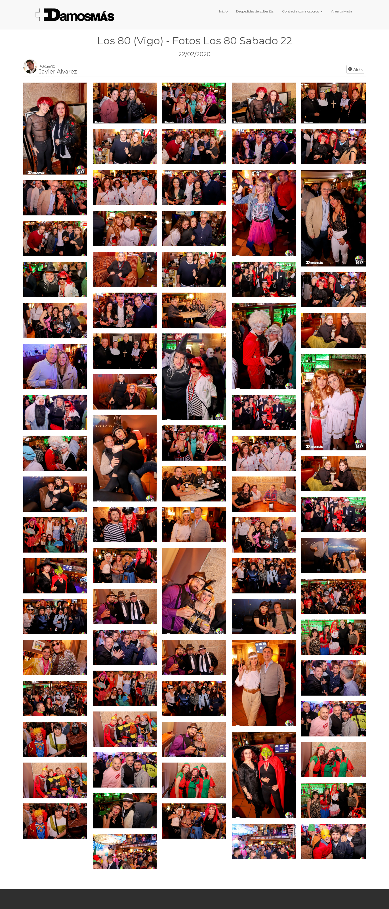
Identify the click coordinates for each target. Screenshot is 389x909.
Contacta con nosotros (302, 11)
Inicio (223, 11)
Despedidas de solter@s (255, 11)
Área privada (341, 11)
